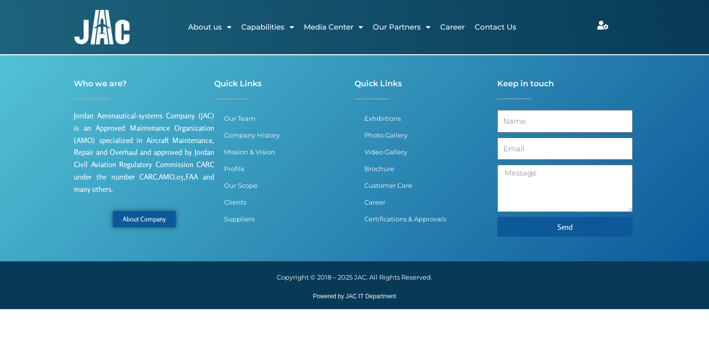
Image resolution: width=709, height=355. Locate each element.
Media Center (333, 27)
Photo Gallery (386, 135)
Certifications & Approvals (405, 219)
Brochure (379, 169)
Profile (234, 169)
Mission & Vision (249, 152)
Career (452, 27)
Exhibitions (382, 118)
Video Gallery (385, 152)
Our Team (240, 118)
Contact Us (495, 27)
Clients (235, 202)
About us (209, 27)
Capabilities (267, 27)
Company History (252, 135)
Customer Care (388, 185)
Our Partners (401, 27)
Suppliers (239, 219)
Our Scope (241, 185)
